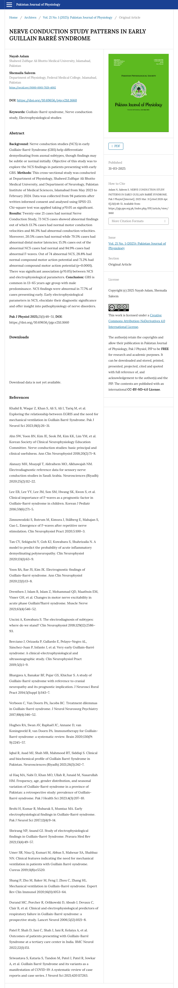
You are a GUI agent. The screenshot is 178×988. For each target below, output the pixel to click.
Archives (30, 17)
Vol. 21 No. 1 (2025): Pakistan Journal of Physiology (77, 17)
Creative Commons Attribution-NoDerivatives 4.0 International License (136, 321)
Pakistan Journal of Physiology (38, 4)
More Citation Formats (127, 221)
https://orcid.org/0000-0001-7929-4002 (32, 87)
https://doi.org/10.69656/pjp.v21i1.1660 (47, 100)
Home (13, 17)
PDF (117, 146)
